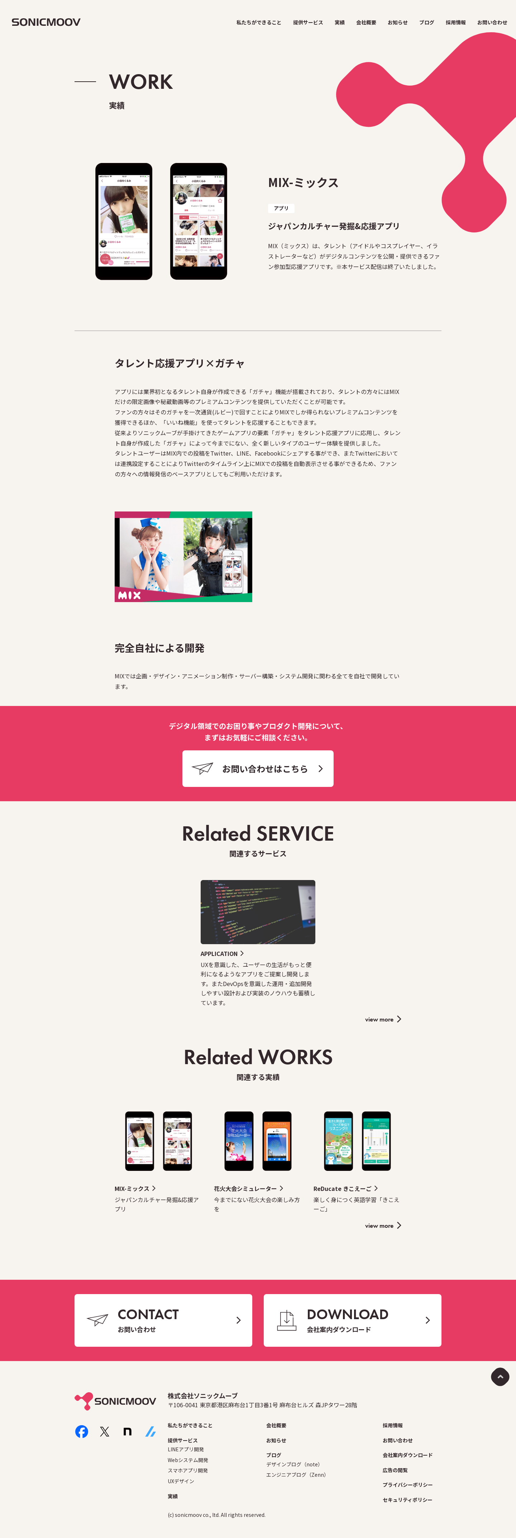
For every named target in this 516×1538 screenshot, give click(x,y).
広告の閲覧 (395, 1470)
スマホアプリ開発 (188, 1470)
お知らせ (398, 22)
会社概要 (366, 22)
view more (379, 1019)
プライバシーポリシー (408, 1484)
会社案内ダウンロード (408, 1454)
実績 (340, 22)
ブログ (426, 22)
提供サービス (308, 22)
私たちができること (259, 22)
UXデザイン (181, 1481)
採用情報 (456, 22)
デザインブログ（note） (294, 1464)
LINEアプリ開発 (186, 1449)
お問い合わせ (492, 22)
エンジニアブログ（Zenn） (297, 1474)
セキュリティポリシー (408, 1499)
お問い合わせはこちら (265, 768)
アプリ (281, 208)
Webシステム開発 (188, 1459)
